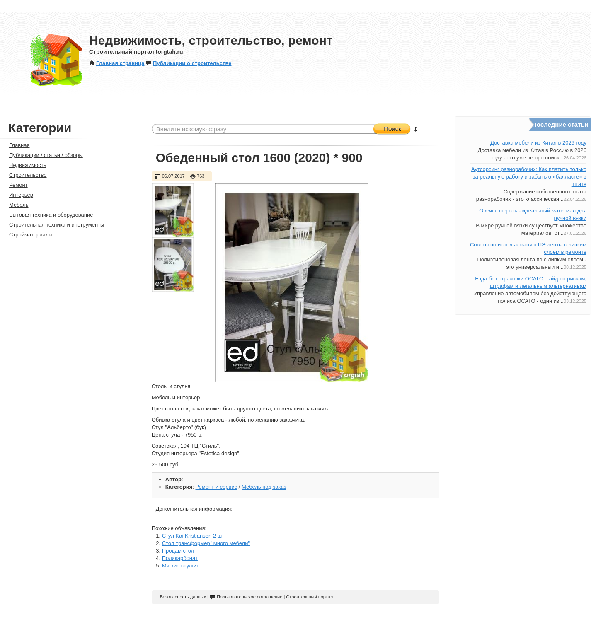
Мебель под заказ (264, 487)
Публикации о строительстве (188, 63)
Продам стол (178, 551)
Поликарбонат (180, 558)
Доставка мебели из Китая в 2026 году (538, 143)
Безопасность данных (183, 596)
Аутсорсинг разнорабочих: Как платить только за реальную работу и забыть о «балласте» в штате (528, 176)
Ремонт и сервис (216, 487)
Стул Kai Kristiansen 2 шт (193, 536)
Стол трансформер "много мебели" (206, 543)
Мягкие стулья (180, 565)
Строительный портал (309, 596)
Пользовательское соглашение (246, 596)
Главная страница (116, 63)
